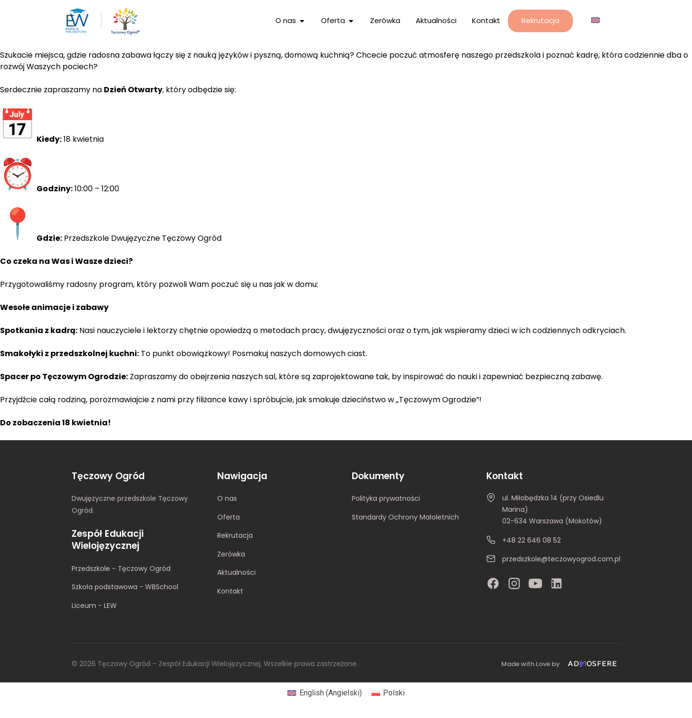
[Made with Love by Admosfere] (560, 664)
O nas (227, 498)
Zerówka (231, 554)
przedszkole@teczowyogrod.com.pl (561, 559)
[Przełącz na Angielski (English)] (324, 693)
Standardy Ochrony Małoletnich (405, 517)
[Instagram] (514, 583)
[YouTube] (535, 583)
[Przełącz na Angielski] (595, 19)
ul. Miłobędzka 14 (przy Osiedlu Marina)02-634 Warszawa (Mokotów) (553, 509)
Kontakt (230, 591)
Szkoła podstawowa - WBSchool (125, 587)
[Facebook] (493, 583)
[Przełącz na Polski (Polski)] (388, 693)
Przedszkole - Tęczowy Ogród (121, 568)
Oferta (228, 517)
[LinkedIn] (556, 583)
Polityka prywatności (386, 498)
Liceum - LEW (94, 605)
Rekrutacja (235, 535)
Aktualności (236, 572)
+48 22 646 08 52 (531, 540)
